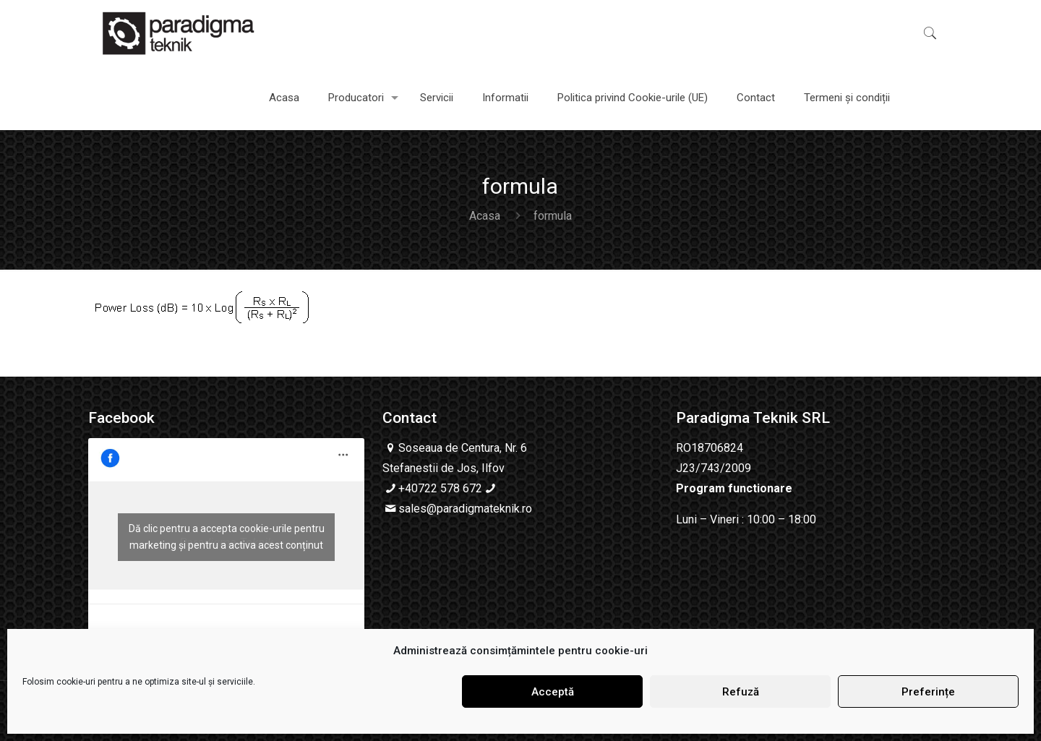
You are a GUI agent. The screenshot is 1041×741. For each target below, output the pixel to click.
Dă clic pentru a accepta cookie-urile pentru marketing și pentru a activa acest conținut (227, 537)
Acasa (484, 216)
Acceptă (552, 691)
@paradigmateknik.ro (479, 508)
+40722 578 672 (440, 488)
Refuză (740, 691)
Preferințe (928, 691)
